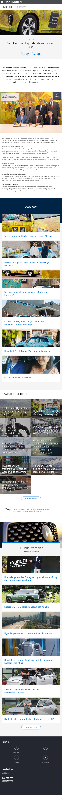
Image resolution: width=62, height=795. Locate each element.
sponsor (39, 511)
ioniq (37, 509)
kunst (27, 509)
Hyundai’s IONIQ (49, 138)
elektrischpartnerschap (20, 511)
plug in (47, 509)
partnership (32, 511)
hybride (41, 509)
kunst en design (44, 151)
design (32, 509)
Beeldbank (5, 773)
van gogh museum (19, 509)
